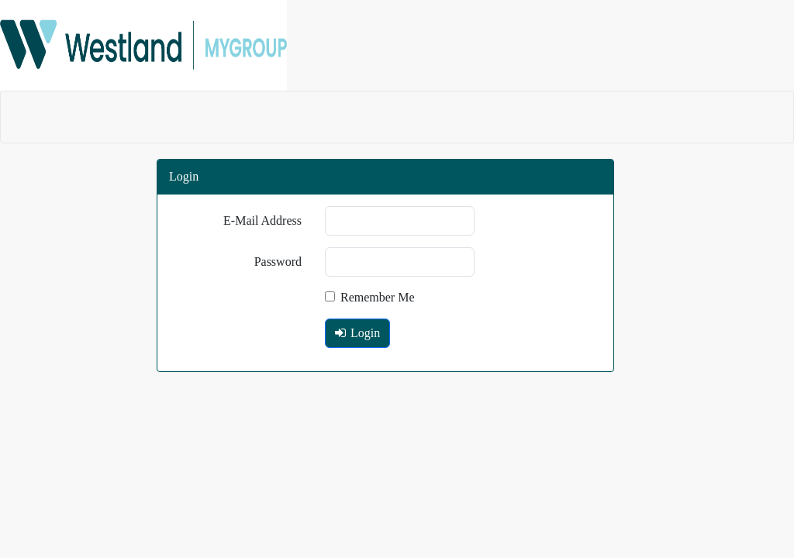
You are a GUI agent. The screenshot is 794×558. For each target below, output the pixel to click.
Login (357, 332)
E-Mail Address (262, 220)
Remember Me (370, 297)
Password (278, 261)
